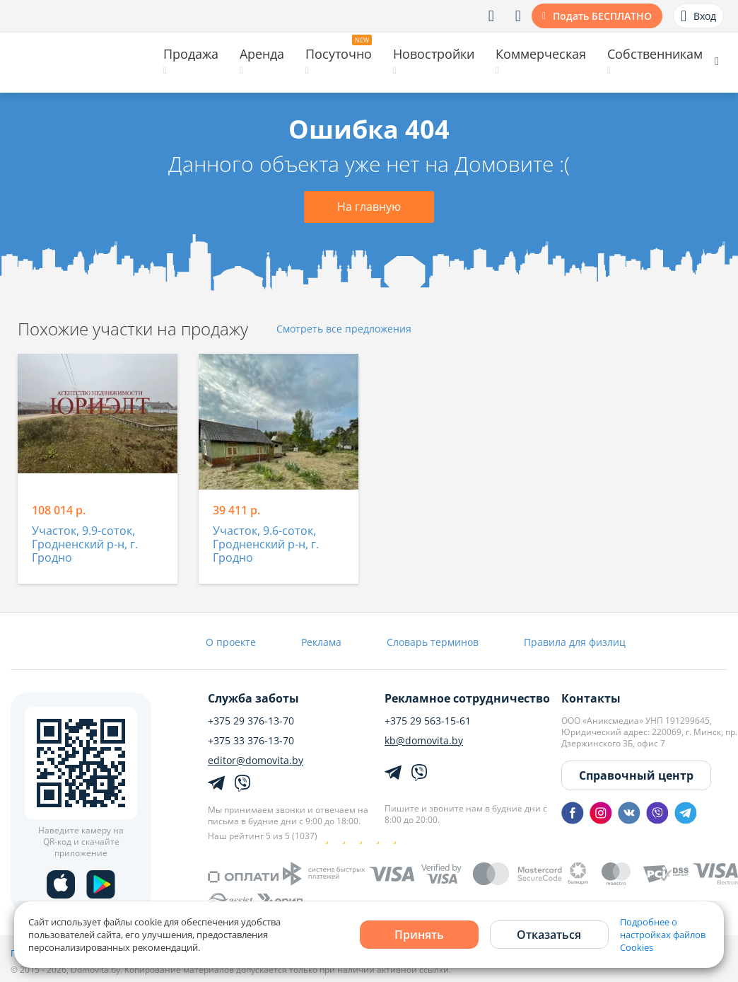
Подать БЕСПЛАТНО (602, 16)
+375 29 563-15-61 (428, 721)
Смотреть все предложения (343, 329)
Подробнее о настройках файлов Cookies (662, 934)
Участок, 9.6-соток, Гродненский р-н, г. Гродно (266, 544)
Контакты (591, 698)
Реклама (321, 642)
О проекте (231, 642)
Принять (419, 934)
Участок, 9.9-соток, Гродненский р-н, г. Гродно (85, 544)
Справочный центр (636, 775)
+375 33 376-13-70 (251, 740)
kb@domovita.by (424, 740)
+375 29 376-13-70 (251, 721)
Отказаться (549, 934)
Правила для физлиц (575, 642)
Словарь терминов (433, 642)
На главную (369, 206)
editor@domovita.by (255, 760)
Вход (698, 16)
